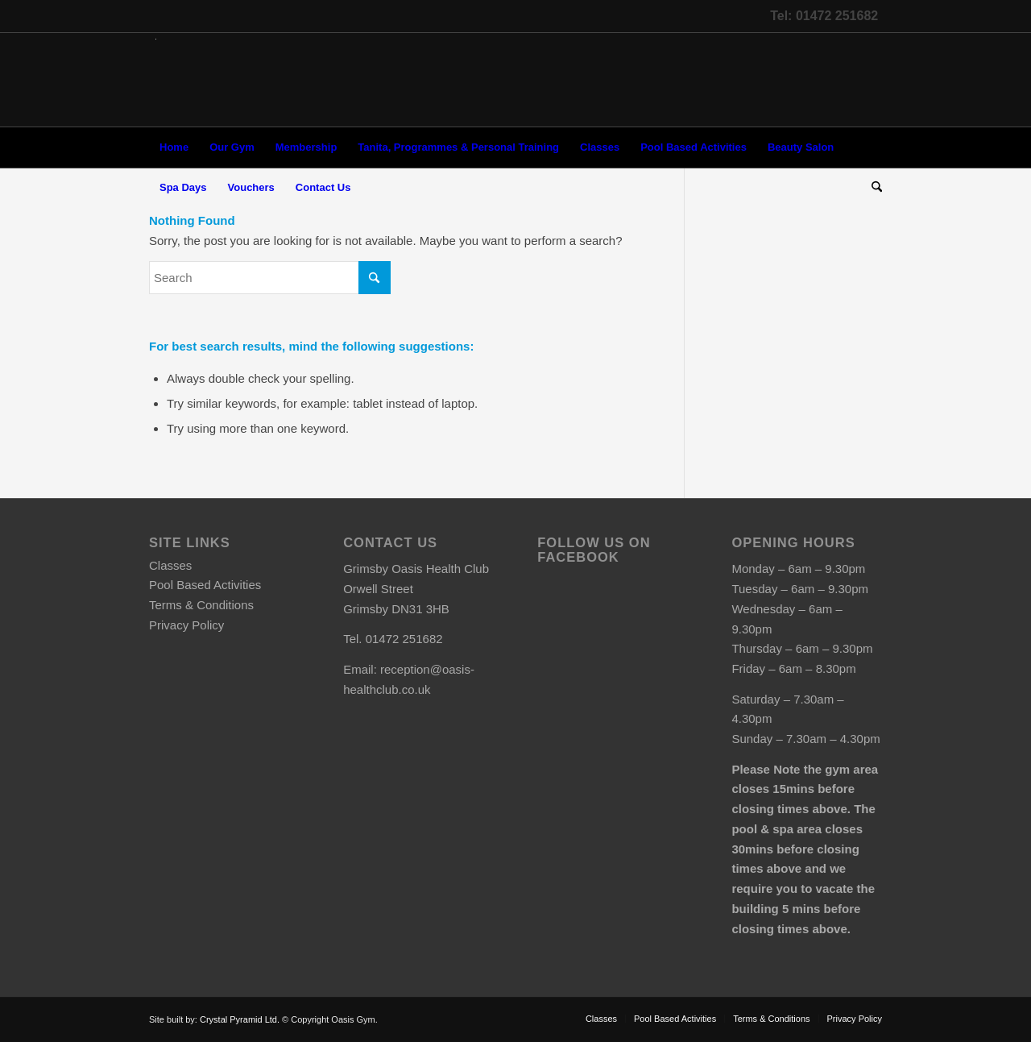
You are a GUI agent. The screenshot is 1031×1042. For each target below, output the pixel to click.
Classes (170, 565)
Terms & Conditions (201, 605)
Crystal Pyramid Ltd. (239, 1019)
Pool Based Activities (205, 585)
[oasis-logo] (155, 80)
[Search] (871, 188)
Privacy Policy (186, 625)
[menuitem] (174, 147)
